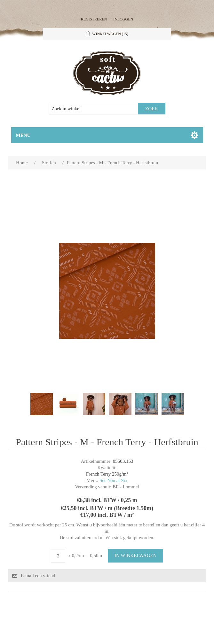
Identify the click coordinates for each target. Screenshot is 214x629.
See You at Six (113, 480)
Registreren (94, 19)
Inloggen (123, 19)
